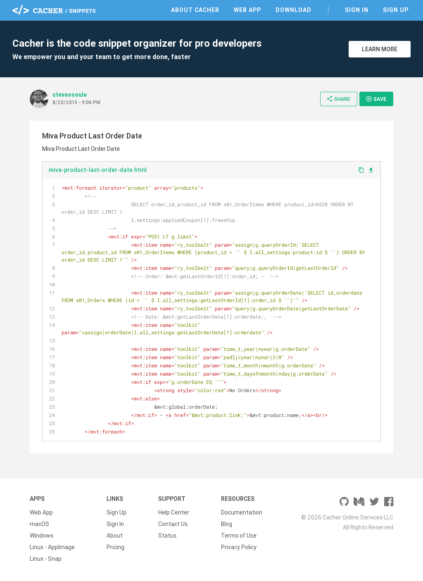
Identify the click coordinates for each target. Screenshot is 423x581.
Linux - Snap (46, 558)
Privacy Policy (239, 547)
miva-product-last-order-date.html (98, 170)
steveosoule (69, 94)
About (115, 535)
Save (376, 98)
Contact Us (173, 524)
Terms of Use (239, 535)
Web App (247, 10)
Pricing (115, 547)
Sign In (356, 10)
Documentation (241, 512)
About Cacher (195, 10)
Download (293, 10)
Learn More (379, 49)
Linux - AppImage (52, 547)
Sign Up (396, 10)
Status (167, 535)
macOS (39, 524)
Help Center (173, 512)
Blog (226, 524)
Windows (41, 535)
